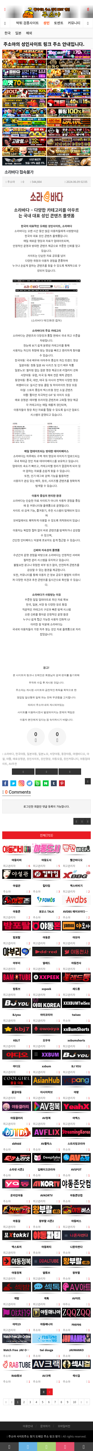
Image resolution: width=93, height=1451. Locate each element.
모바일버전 (64, 1426)
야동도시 (46, 860)
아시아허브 (46, 1092)
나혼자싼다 (76, 1247)
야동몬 (46, 937)
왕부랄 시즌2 (46, 1221)
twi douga (46, 1350)
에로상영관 (19, 759)
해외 (29, 33)
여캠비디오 (79, 754)
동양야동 (66, 754)
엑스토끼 (17, 1247)
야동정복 (17, 1272)
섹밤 (16, 1298)
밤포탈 (16, 937)
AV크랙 (46, 1375)
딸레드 (46, 963)
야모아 (76, 937)
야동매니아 (46, 1324)
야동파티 (46, 1247)
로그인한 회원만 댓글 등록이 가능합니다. (46, 806)
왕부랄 (76, 1272)
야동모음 (57, 759)
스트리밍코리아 (76, 1143)
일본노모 (43, 754)
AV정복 (46, 1118)
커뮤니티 (75, 22)
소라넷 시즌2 (16, 1169)
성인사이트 (33, 759)
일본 (18, 33)
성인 (46, 22)
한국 (8, 33)
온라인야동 (16, 1195)
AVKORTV (46, 1195)
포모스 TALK (46, 911)
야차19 (17, 1324)
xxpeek (46, 989)
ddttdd (16, 1143)
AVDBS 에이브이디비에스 (76, 911)
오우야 (46, 1040)
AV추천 (13, 764)
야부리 (16, 963)
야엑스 (76, 1118)
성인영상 (45, 759)
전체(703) (46, 835)
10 (74, 1402)
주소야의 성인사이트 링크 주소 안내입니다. (43, 44)
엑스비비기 (76, 885)
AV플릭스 (46, 1143)
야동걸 (16, 1221)
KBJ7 (16, 1040)
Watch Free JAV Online (16, 1350)
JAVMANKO (76, 1350)
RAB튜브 (16, 1375)
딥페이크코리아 (46, 1169)
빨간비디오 (76, 860)
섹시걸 (76, 1375)
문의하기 (45, 1426)
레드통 (76, 989)
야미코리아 (46, 1015)
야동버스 (76, 1221)
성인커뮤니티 (71, 759)
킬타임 (46, 885)
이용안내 (28, 1426)
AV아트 (76, 1298)
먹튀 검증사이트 (27, 22)
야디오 (16, 1066)
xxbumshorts (76, 1040)
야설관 (16, 885)
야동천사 (76, 963)
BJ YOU (76, 1066)
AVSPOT (76, 1169)
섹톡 (46, 1298)
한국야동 (20, 754)
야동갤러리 (16, 1118)
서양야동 (55, 754)
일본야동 (32, 754)
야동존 (16, 911)
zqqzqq (76, 1324)
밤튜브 (16, 989)
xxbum (46, 1066)
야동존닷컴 (76, 1195)
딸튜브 (46, 1272)
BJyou (16, 1015)
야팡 (76, 1092)
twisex (76, 1015)
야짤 (8, 759)
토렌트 (58, 22)
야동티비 (17, 860)
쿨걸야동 (17, 1092)
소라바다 (9, 754)
